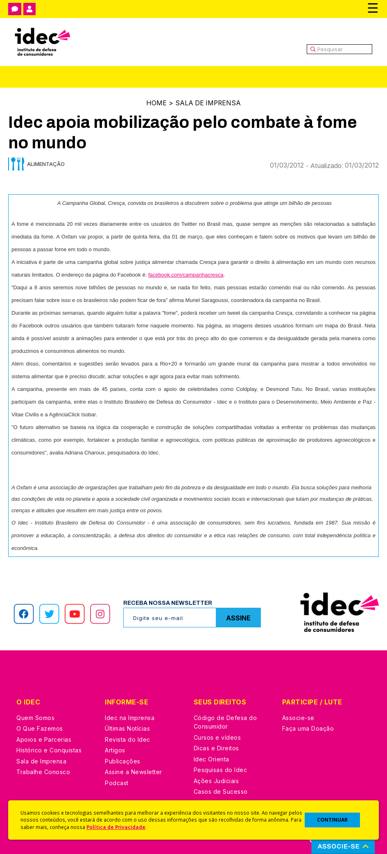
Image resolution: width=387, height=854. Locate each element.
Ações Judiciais (216, 780)
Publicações (122, 760)
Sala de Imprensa (208, 103)
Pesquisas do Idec (220, 769)
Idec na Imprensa (129, 717)
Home (155, 103)
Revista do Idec (127, 739)
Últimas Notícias (127, 728)
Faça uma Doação (308, 728)
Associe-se (298, 717)
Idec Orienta (211, 758)
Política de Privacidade (115, 827)
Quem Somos (35, 717)
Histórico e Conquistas (48, 749)
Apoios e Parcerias (43, 739)
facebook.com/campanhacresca (186, 274)
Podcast (117, 782)
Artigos (115, 749)
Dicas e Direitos (216, 747)
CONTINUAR (332, 819)
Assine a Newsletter (133, 771)
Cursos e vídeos (217, 737)
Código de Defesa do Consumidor (225, 722)
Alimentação (46, 163)
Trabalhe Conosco (43, 771)
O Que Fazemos (39, 728)
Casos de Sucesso (221, 791)
